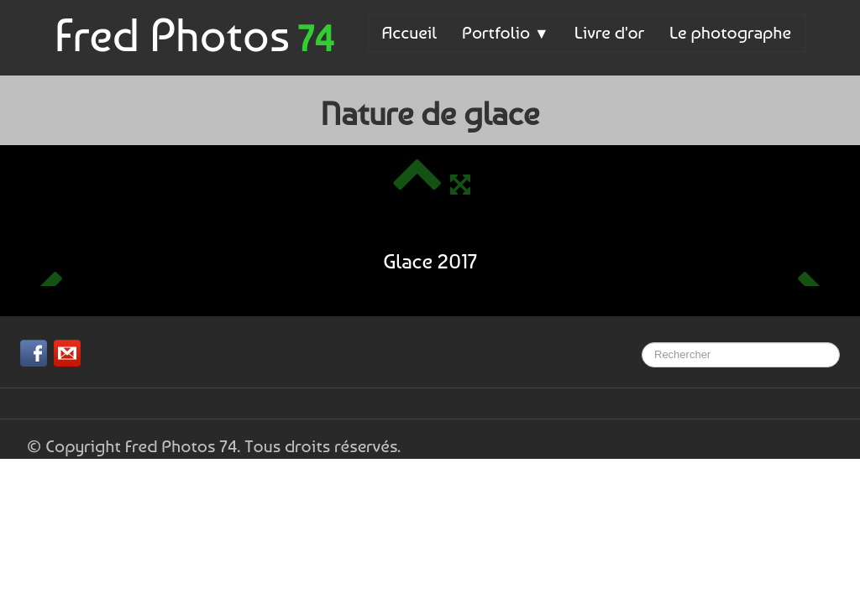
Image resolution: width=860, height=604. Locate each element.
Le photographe (730, 32)
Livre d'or (609, 32)
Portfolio (505, 32)
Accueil (409, 32)
